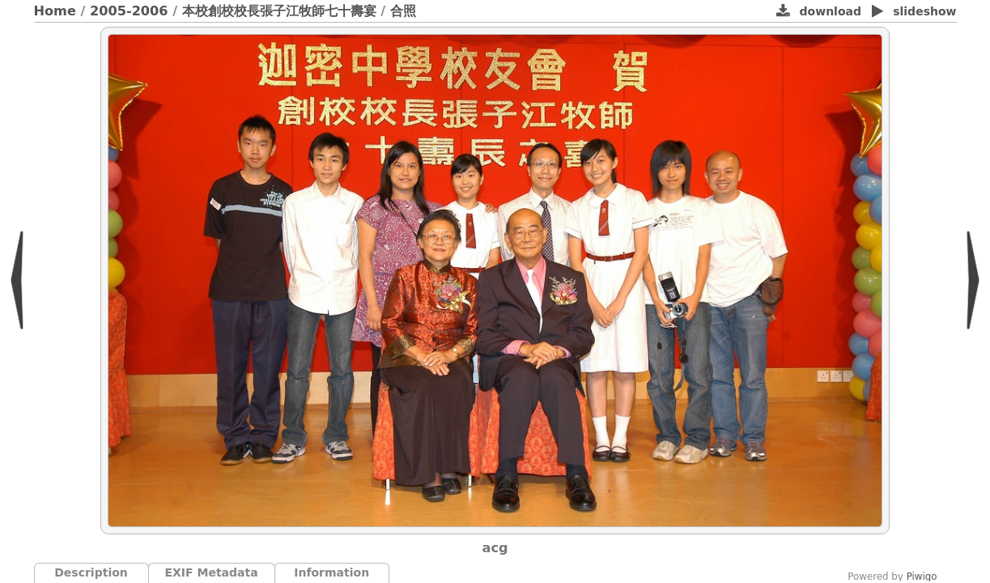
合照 (403, 11)
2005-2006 (129, 11)
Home (55, 11)
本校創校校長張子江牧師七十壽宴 (279, 11)
